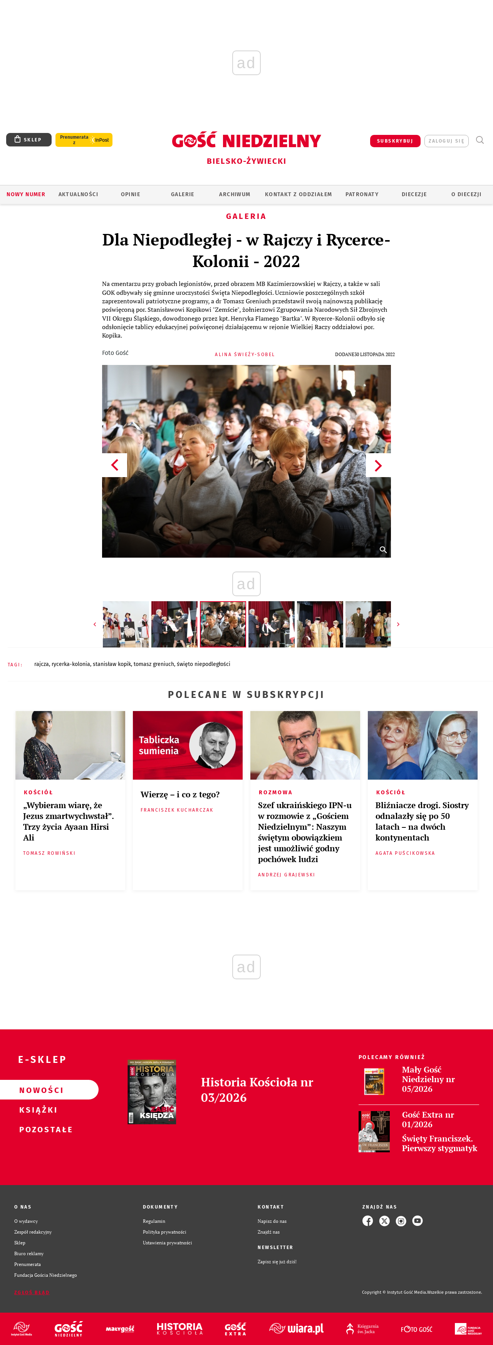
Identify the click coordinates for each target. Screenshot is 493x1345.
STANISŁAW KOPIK (112, 664)
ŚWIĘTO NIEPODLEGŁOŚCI (203, 664)
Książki (37, 1109)
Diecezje (414, 194)
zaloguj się (446, 141)
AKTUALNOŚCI (78, 194)
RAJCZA (41, 664)
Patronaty (362, 194)
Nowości (37, 1090)
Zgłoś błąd (32, 1292)
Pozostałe (37, 1129)
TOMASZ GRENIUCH (154, 664)
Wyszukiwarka (480, 140)
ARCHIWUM (234, 194)
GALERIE (183, 194)
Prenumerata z (74, 139)
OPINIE (130, 194)
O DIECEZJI (466, 194)
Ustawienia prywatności (167, 1242)
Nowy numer (26, 194)
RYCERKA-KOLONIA (71, 664)
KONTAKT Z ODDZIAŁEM (298, 194)
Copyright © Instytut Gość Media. (394, 1292)
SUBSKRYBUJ (395, 141)
